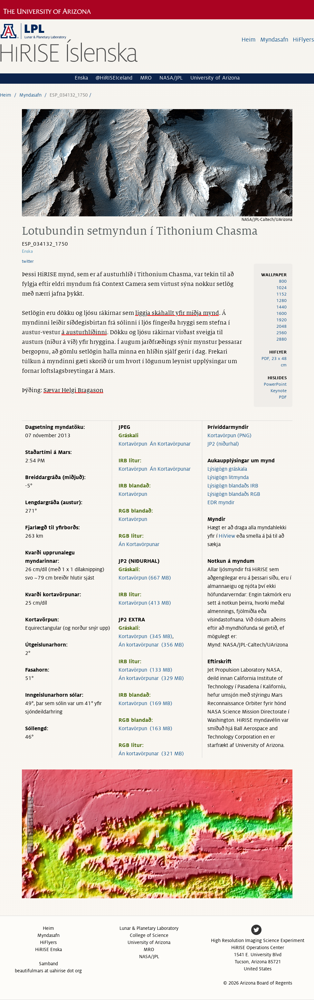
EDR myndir (220, 502)
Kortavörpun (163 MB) (145, 728)
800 (283, 281)
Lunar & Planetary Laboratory (148, 928)
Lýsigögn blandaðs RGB (233, 494)
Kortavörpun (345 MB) (145, 636)
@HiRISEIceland (114, 78)
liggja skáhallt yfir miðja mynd (177, 313)
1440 (281, 307)
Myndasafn (274, 39)
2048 (281, 326)
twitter (28, 261)
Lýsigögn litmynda (228, 477)
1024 (281, 287)
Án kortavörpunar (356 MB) (151, 645)
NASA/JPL (171, 78)
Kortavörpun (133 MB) (145, 670)
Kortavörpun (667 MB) (145, 578)
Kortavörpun (133, 444)
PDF (283, 397)
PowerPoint (275, 384)
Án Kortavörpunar (170, 444)
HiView (227, 536)
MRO (146, 78)
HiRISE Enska (48, 949)
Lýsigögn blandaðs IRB (232, 486)
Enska (81, 78)
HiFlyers (303, 39)
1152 (281, 294)
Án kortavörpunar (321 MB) (151, 754)
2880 (281, 339)
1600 (281, 313)
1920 (281, 319)
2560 (281, 332)
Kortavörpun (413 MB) (145, 603)
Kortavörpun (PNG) (229, 436)
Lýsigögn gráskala (227, 469)
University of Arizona (215, 78)
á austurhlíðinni (84, 332)
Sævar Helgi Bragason (73, 390)
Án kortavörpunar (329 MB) (151, 678)
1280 (281, 300)
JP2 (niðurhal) (223, 444)
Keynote (279, 390)
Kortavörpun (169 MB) (145, 703)
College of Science (149, 935)
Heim (249, 39)
